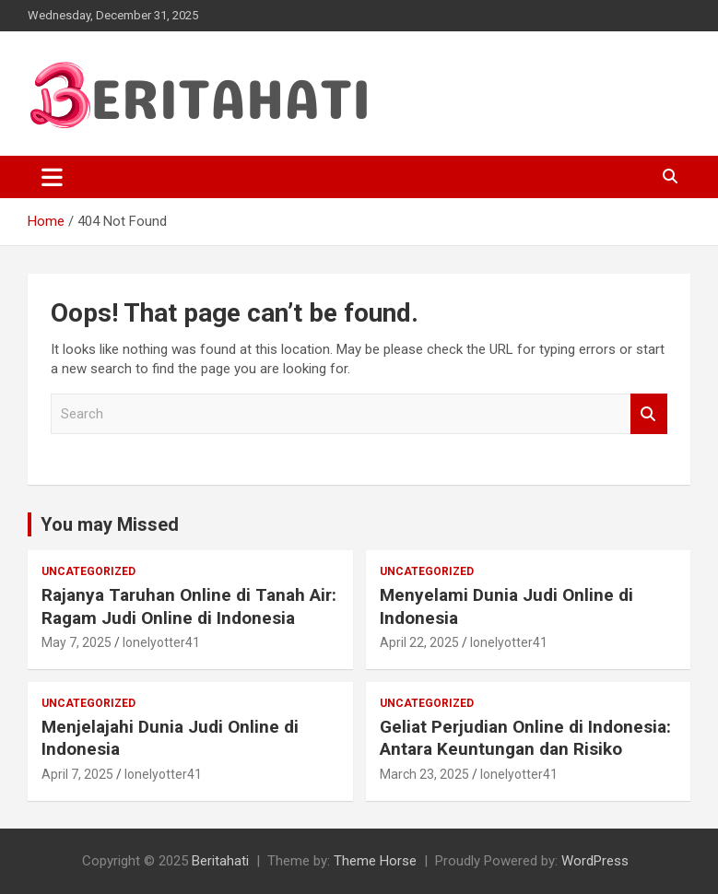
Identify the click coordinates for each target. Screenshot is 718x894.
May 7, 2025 (76, 642)
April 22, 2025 (419, 642)
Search (648, 414)
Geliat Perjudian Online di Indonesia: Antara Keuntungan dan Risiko (525, 738)
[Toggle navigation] (52, 177)
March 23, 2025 (424, 774)
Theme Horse (375, 861)
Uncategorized (88, 571)
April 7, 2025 (77, 774)
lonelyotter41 (161, 642)
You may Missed (110, 524)
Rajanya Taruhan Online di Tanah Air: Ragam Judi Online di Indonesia (188, 606)
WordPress (595, 861)
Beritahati (220, 861)
